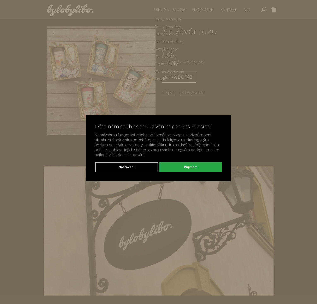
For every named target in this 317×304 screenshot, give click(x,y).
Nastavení (126, 167)
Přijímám (190, 167)
